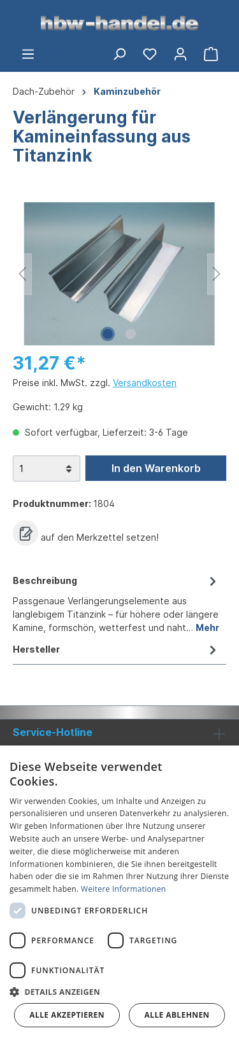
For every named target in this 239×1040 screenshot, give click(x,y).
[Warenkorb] (211, 54)
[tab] (116, 603)
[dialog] (119, 892)
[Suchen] (119, 54)
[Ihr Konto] (180, 54)
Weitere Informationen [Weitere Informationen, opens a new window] (123, 889)
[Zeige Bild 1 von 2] (108, 334)
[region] (119, 273)
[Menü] (28, 54)
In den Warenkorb (156, 468)
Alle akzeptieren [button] (67, 1014)
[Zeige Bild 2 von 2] (131, 334)
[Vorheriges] (22, 274)
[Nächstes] (216, 274)
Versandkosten (145, 382)
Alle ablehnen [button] (177, 1014)
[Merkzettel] (149, 54)
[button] (119, 991)
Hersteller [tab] (116, 649)
